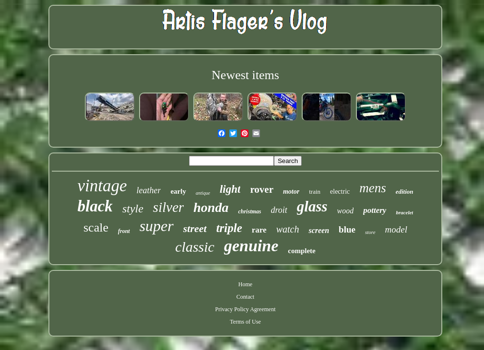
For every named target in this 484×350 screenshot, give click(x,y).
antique (203, 193)
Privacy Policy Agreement (245, 309)
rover (261, 189)
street (195, 228)
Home (245, 284)
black (95, 206)
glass (312, 206)
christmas (249, 211)
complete (301, 251)
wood (345, 211)
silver (168, 207)
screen (318, 230)
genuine (251, 246)
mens (372, 188)
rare (259, 229)
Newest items (245, 75)
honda (210, 207)
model (396, 229)
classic (194, 247)
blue (347, 229)
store (370, 232)
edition (404, 191)
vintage (102, 185)
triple (229, 228)
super (157, 225)
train (314, 191)
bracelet (404, 212)
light (230, 189)
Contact (245, 296)
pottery (374, 210)
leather (148, 190)
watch (287, 229)
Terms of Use (245, 321)
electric (340, 191)
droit (279, 210)
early (178, 191)
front (124, 231)
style (132, 208)
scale (95, 227)
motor (291, 191)
